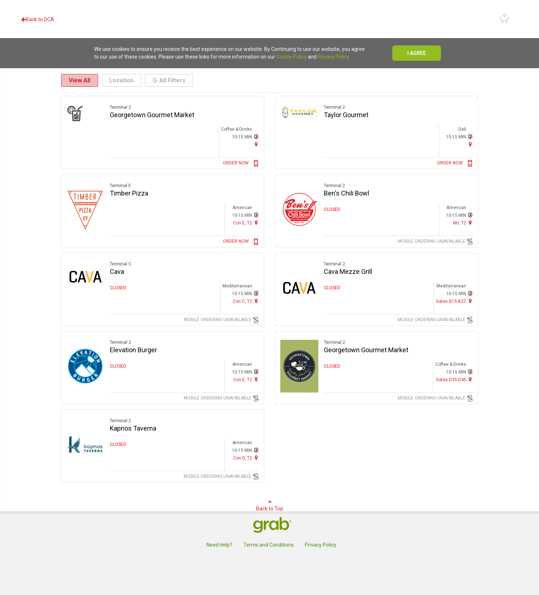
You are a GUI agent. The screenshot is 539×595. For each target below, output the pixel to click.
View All (79, 80)
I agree (416, 53)
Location (121, 80)
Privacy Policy (333, 57)
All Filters (169, 80)
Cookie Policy (291, 57)
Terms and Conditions (268, 545)
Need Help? (219, 545)
